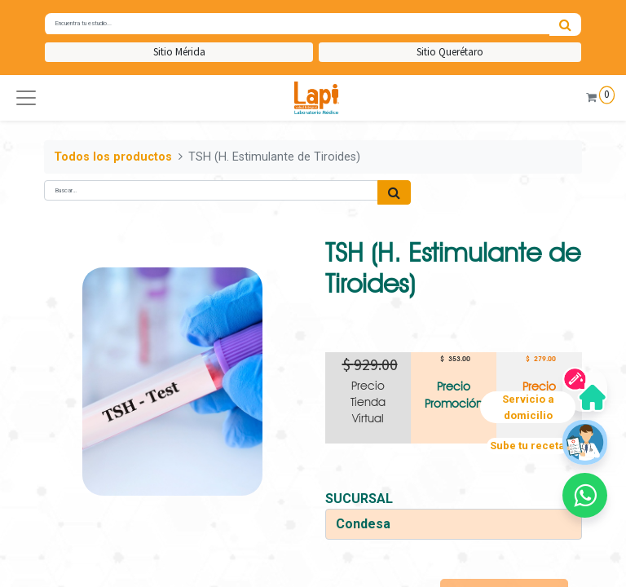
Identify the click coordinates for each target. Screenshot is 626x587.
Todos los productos (113, 157)
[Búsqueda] (565, 24)
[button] (26, 98)
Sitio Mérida (179, 52)
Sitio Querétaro (450, 52)
